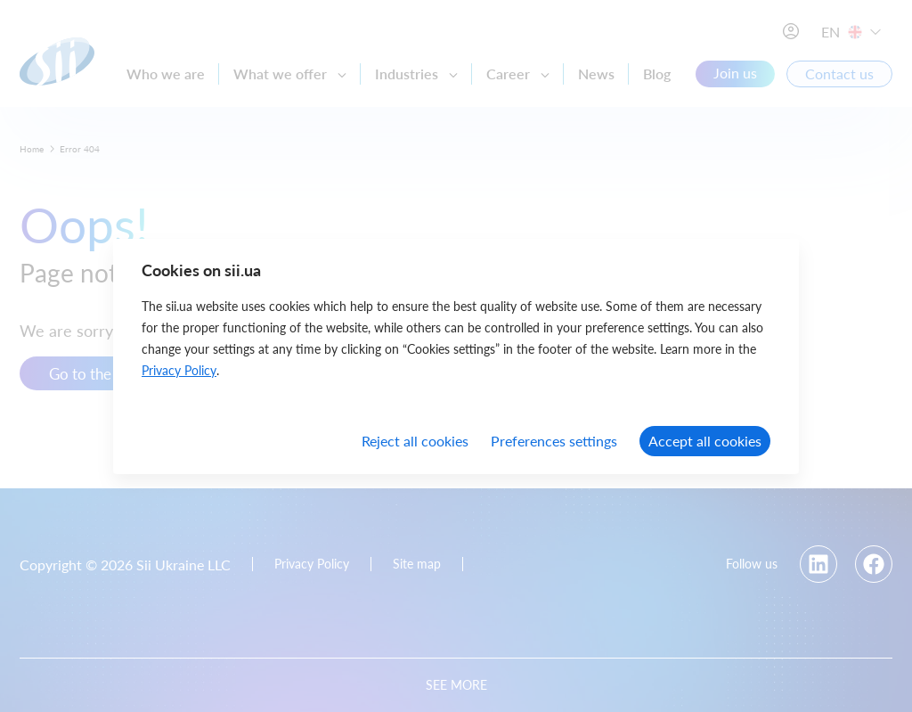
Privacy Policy (179, 370)
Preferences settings (554, 440)
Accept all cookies (704, 440)
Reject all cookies (415, 440)
